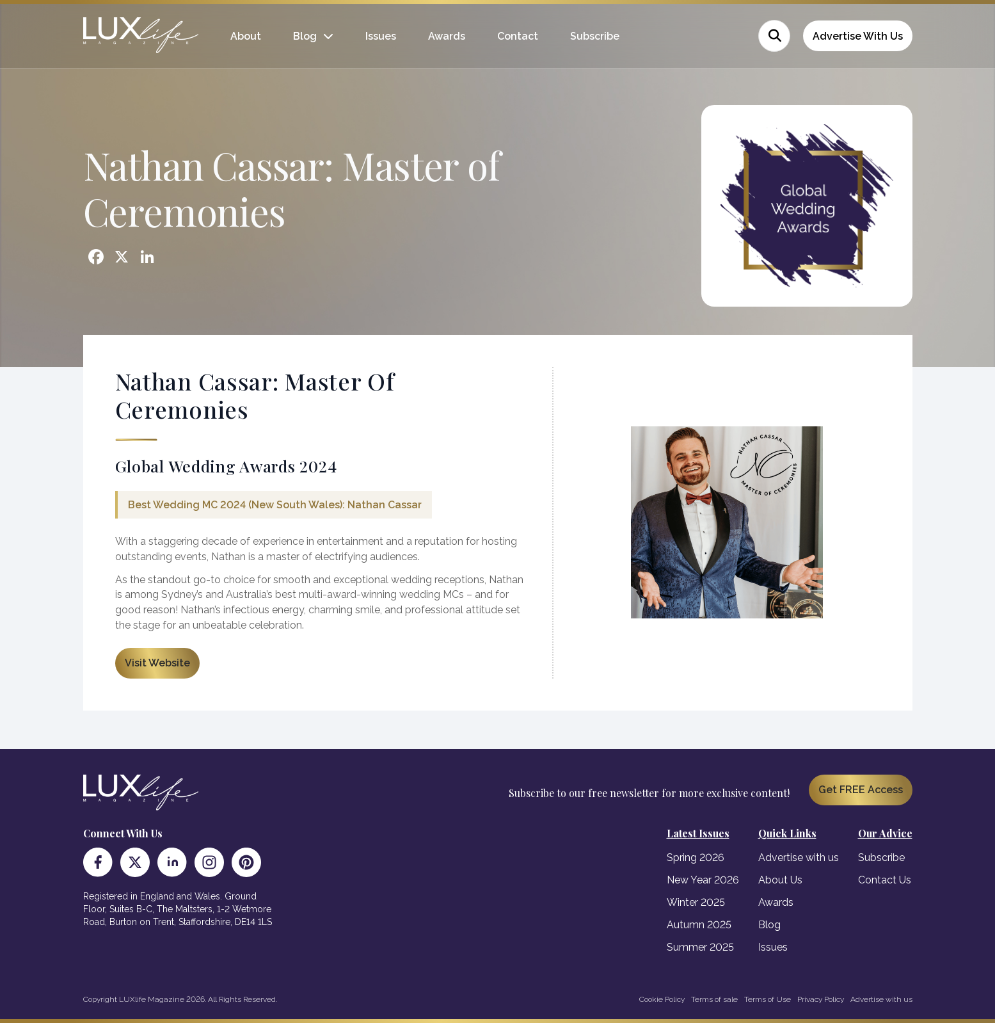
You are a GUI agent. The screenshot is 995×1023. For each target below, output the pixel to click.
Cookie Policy (662, 999)
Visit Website (157, 663)
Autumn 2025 (699, 925)
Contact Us (884, 880)
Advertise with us (798, 857)
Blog (305, 36)
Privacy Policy (820, 999)
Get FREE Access (860, 790)
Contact (517, 36)
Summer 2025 (700, 947)
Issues (380, 36)
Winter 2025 (696, 902)
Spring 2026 (695, 857)
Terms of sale (714, 999)
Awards (446, 36)
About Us (780, 880)
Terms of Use (767, 999)
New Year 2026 (703, 880)
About (245, 36)
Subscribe (594, 36)
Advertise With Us (858, 36)
